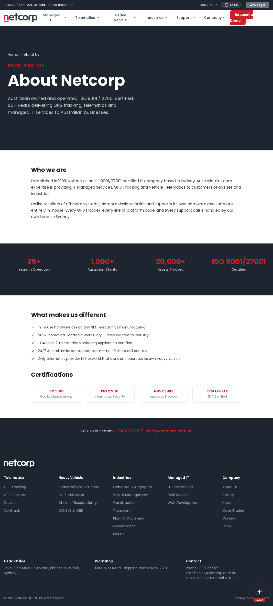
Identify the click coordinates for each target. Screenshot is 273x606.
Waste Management (131, 494)
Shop (231, 5)
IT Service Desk (180, 487)
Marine (119, 534)
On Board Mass (71, 494)
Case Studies (233, 510)
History (228, 494)
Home (13, 54)
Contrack (12, 510)
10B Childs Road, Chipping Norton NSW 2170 (131, 568)
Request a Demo (241, 17)
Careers (229, 518)
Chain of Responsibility (77, 502)
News (226, 502)
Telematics (87, 17)
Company (215, 17)
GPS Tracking (15, 487)
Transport (121, 510)
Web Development (184, 502)
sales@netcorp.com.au (169, 431)
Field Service (178, 494)
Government (124, 526)
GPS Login (257, 5)
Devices (10, 502)
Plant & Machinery (128, 518)
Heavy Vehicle (125, 18)
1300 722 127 (208, 5)
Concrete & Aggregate (132, 487)
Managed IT (54, 18)
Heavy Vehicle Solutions (78, 487)
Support (185, 17)
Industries (157, 17)
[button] (259, 592)
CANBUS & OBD (71, 510)
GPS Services (15, 494)
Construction (124, 502)
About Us (230, 487)
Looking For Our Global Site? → (212, 577)
